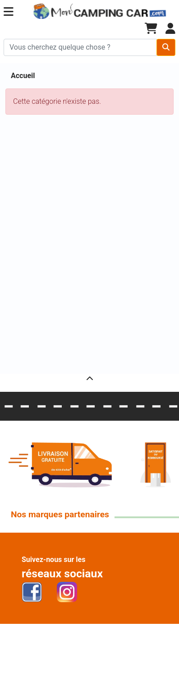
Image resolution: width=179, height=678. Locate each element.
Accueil (23, 75)
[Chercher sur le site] (80, 47)
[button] (9, 12)
